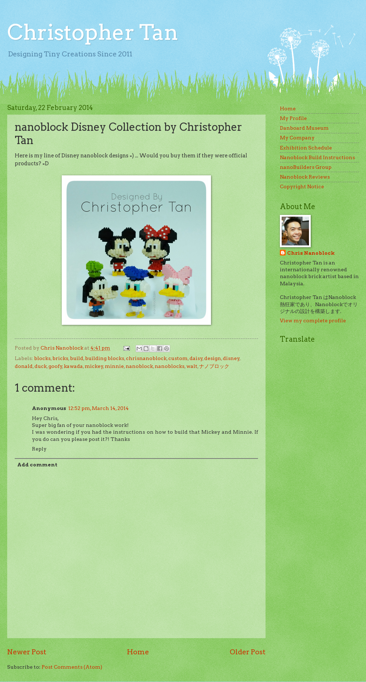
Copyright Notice (302, 186)
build (76, 358)
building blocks (104, 358)
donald (24, 366)
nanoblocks (169, 366)
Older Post (248, 652)
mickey (94, 366)
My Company (297, 137)
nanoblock (139, 366)
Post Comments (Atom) (72, 667)
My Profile (293, 118)
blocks (42, 358)
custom (178, 358)
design (212, 358)
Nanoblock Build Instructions (317, 157)
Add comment (37, 464)
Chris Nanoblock (311, 253)
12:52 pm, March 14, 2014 (98, 408)
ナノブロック (214, 366)
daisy (196, 358)
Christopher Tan (92, 32)
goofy (55, 366)
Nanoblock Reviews (305, 177)
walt (191, 366)
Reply (39, 449)
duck (40, 366)
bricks (60, 358)
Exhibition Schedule (306, 148)
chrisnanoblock (146, 358)
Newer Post (26, 652)
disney (231, 358)
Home (138, 652)
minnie (114, 366)
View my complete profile (313, 320)
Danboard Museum (304, 128)
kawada (73, 366)
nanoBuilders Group (306, 167)
